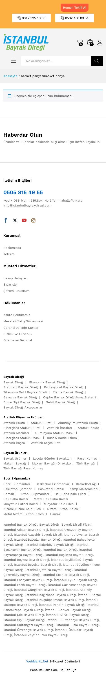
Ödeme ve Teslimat (17, 340)
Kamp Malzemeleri (83, 489)
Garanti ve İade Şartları (21, 327)
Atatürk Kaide (88, 428)
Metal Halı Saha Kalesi (51, 499)
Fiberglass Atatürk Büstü (22, 428)
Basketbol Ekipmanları (53, 484)
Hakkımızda (12, 247)
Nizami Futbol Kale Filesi (22, 509)
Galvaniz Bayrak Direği (20, 397)
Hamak (8, 494)
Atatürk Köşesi (14, 443)
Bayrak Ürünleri (15, 458)
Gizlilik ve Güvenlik (17, 334)
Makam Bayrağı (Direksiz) (51, 463)
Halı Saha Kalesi (15, 499)
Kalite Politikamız (16, 315)
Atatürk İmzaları (59, 428)
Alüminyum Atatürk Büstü (78, 423)
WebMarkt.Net (37, 661)
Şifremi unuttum (16, 290)
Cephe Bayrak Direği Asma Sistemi (69, 397)
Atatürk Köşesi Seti (46, 443)
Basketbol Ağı (86, 484)
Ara (97, 61)
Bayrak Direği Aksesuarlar (22, 407)
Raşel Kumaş (87, 458)
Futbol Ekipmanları (34, 494)
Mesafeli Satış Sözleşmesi (23, 321)
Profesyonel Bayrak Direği (63, 387)
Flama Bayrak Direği (68, 392)
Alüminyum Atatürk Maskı (54, 433)
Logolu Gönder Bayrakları (52, 458)
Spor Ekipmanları (16, 484)
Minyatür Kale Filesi (59, 504)
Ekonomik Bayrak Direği (47, 382)
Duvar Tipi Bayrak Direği (21, 402)
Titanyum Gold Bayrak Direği (25, 392)
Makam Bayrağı (14, 463)
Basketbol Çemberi (18, 489)
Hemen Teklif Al (74, 7)
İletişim (9, 254)
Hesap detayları (15, 278)
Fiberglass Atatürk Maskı (22, 438)
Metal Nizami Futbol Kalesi (23, 514)
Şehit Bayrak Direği (60, 402)
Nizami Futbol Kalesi (63, 509)
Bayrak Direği (13, 382)
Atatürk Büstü (14, 423)
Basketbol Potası (51, 489)
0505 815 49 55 (23, 192)
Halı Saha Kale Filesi (70, 494)
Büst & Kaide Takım (62, 438)
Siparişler (10, 284)
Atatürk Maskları (16, 433)
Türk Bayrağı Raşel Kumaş (23, 468)
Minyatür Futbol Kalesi (20, 504)
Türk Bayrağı (85, 463)
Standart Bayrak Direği (20, 387)
